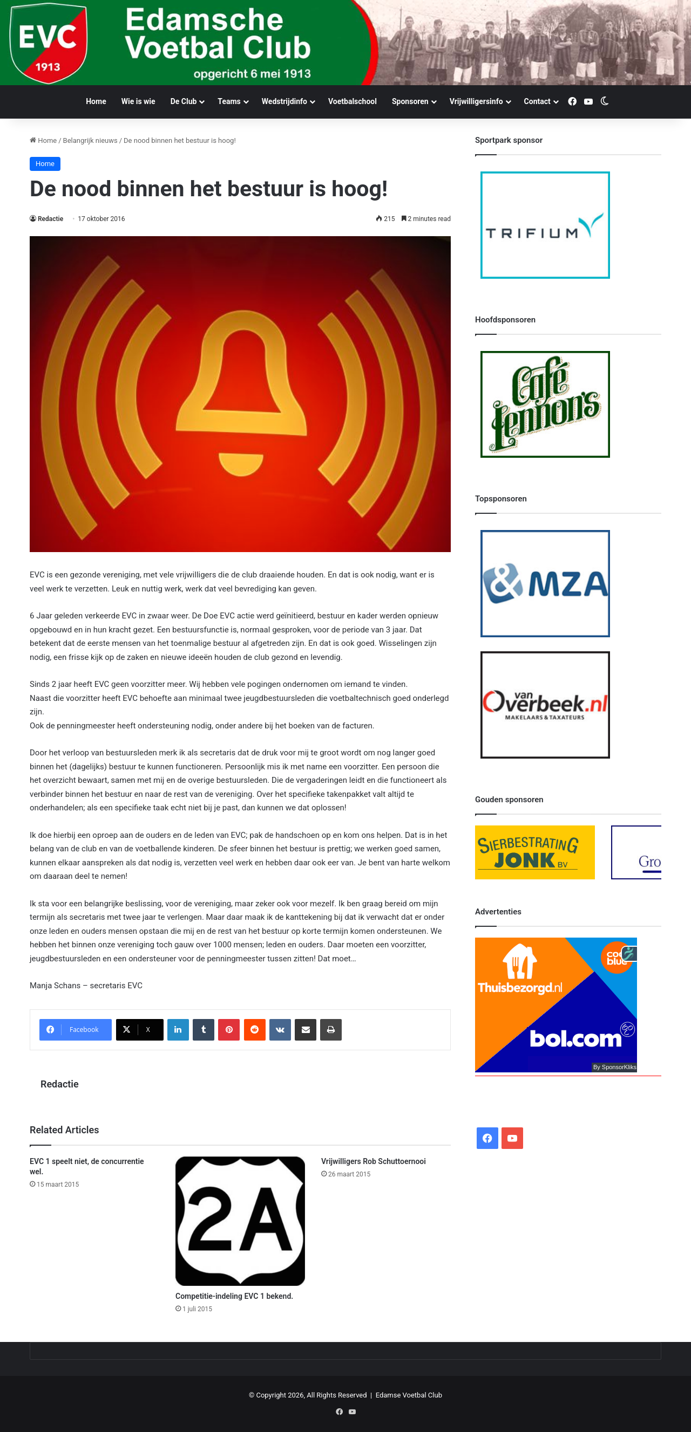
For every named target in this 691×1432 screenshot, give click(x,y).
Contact (537, 101)
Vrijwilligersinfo (476, 101)
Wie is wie (138, 101)
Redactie (50, 219)
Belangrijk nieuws (90, 140)
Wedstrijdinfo (284, 101)
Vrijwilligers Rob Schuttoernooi (373, 1161)
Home (96, 101)
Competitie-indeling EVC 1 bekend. (234, 1296)
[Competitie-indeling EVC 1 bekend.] (240, 1221)
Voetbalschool (352, 101)
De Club (184, 101)
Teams (229, 101)
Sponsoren (410, 101)
